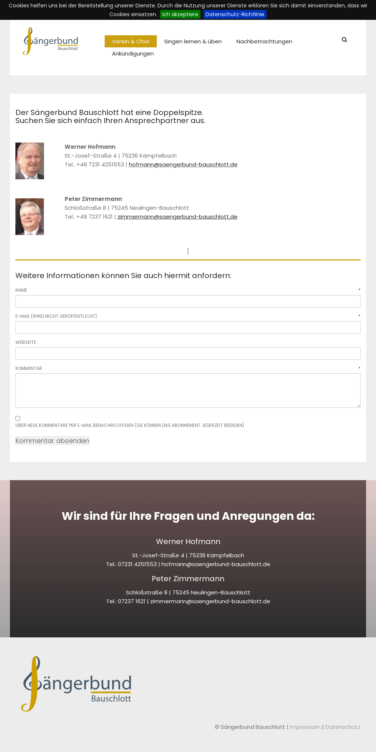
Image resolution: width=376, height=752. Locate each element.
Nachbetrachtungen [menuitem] (264, 41)
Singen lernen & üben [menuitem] (193, 41)
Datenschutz (343, 727)
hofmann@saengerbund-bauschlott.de (183, 164)
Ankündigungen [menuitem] (133, 53)
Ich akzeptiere (180, 14)
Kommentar (188, 368)
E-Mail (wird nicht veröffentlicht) (188, 316)
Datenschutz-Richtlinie (235, 14)
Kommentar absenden (52, 440)
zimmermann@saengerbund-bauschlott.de (210, 601)
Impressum (306, 727)
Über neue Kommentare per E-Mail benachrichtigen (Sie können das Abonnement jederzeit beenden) (129, 425)
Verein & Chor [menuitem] (130, 41)
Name (188, 290)
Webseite (25, 342)
